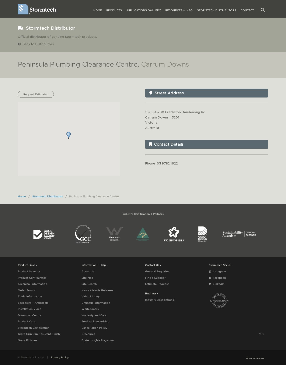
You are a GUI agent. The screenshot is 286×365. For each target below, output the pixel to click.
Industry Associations (159, 299)
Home (97, 10)
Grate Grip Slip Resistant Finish (39, 334)
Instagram (217, 271)
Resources (179, 10)
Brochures (88, 334)
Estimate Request (157, 284)
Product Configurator (32, 277)
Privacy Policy (60, 357)
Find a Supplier (155, 277)
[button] (68, 135)
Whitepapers (90, 309)
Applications (143, 10)
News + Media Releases (97, 290)
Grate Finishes (27, 340)
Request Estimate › (35, 94)
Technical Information (32, 284)
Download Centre (29, 315)
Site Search (89, 284)
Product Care (26, 321)
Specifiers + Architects (33, 302)
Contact (247, 10)
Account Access (255, 358)
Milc (261, 333)
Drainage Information (95, 302)
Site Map (87, 277)
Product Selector (29, 271)
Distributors (216, 10)
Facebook (217, 277)
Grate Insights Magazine (97, 340)
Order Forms (26, 290)
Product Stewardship (95, 321)
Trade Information (30, 296)
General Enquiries (157, 271)
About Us (87, 271)
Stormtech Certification (33, 327)
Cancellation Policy (94, 327)
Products (114, 10)
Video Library (90, 296)
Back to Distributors (36, 44)
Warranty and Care (94, 315)
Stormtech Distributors (47, 196)
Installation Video (29, 309)
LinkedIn (216, 284)
